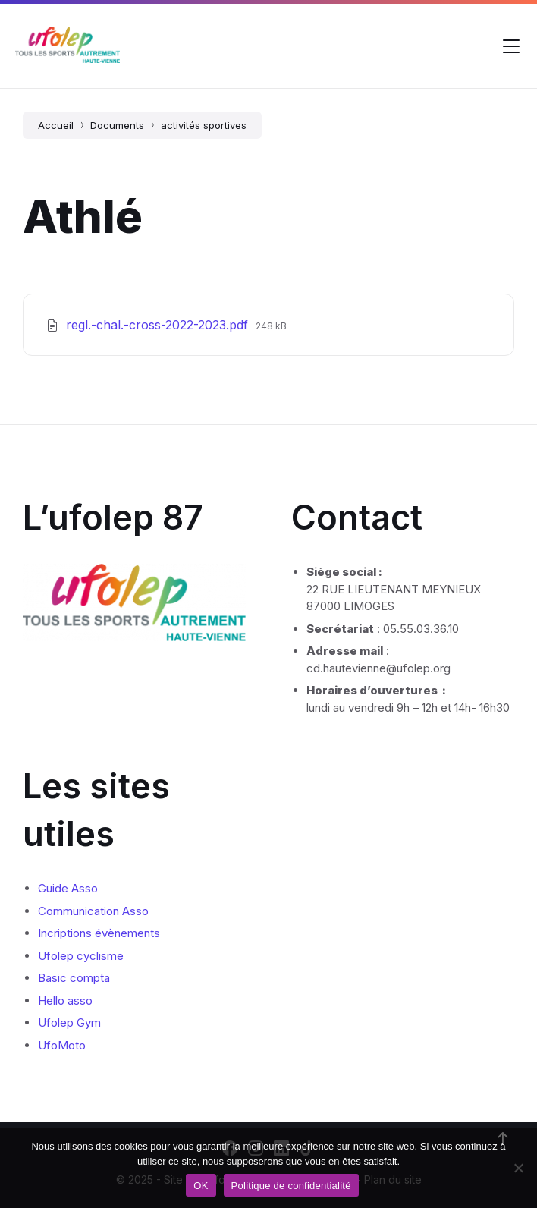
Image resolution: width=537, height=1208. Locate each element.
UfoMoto (62, 1045)
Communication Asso (93, 911)
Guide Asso (68, 888)
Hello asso (65, 1000)
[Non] (518, 1167)
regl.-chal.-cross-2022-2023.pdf (159, 324)
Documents (117, 125)
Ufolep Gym (69, 1022)
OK (200, 1185)
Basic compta (74, 977)
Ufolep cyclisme (81, 955)
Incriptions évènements (99, 933)
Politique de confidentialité (291, 1185)
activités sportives (204, 125)
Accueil (56, 125)
